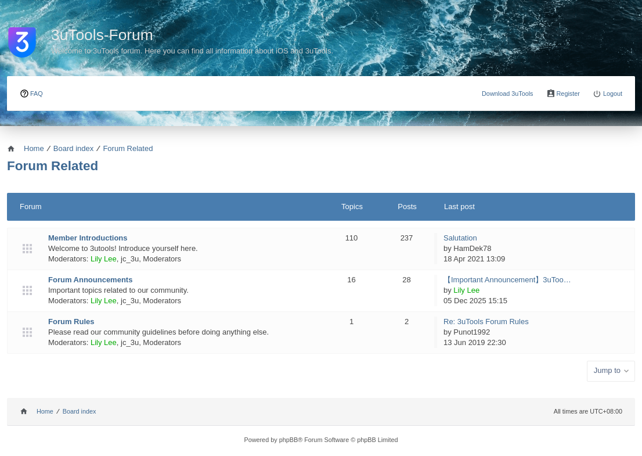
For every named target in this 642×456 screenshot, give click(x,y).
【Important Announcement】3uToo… (507, 279)
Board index (79, 411)
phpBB (288, 439)
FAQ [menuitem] (36, 93)
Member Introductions (88, 238)
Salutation (460, 238)
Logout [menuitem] (612, 93)
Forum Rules (71, 321)
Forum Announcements (90, 279)
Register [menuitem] (568, 93)
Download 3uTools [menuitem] (507, 93)
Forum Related (52, 166)
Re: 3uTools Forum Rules (486, 321)
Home (45, 411)
